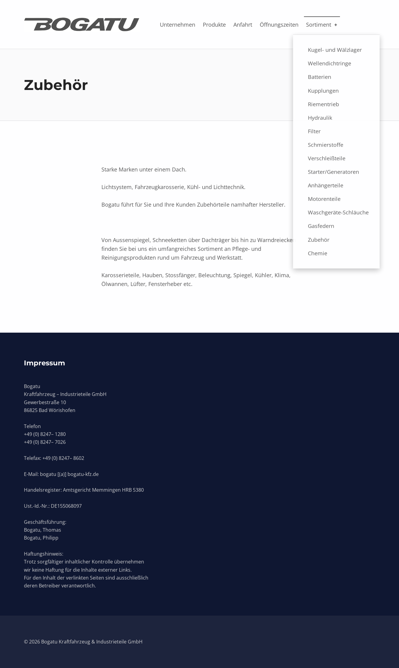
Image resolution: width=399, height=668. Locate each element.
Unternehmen (177, 24)
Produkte (214, 24)
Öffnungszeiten (279, 24)
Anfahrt (242, 24)
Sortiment (322, 24)
